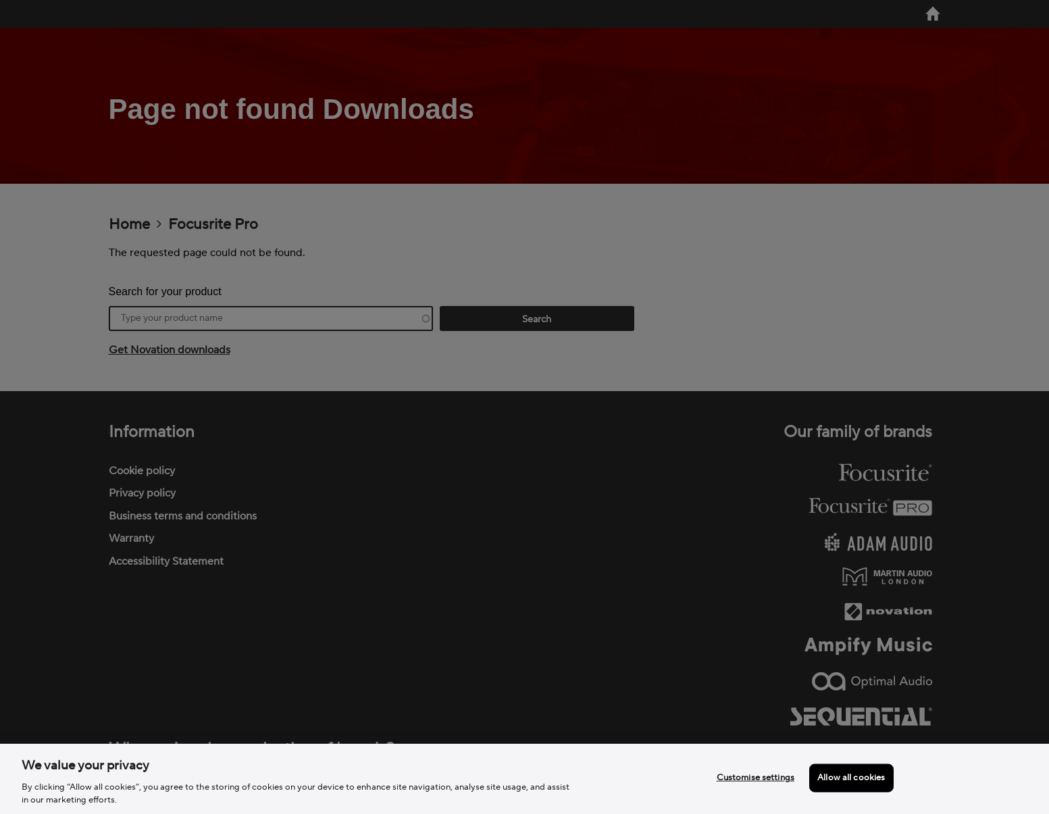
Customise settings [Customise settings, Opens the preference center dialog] (755, 777)
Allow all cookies (851, 777)
